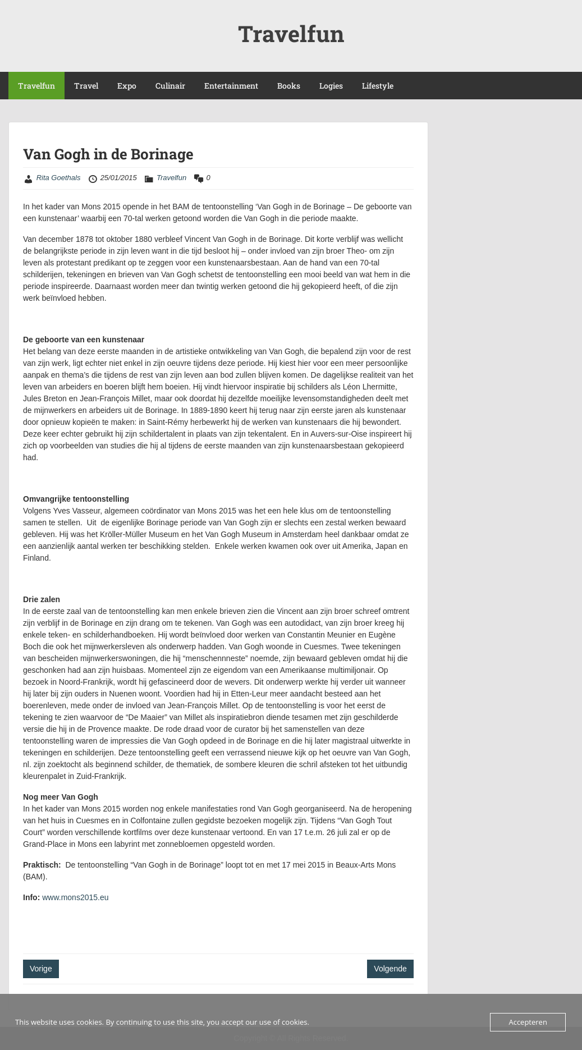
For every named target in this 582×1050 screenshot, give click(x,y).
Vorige (41, 968)
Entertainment (231, 85)
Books (288, 85)
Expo (126, 85)
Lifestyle (377, 85)
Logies (331, 85)
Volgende (390, 968)
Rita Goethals (58, 177)
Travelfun (291, 33)
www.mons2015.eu (75, 897)
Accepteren (527, 1022)
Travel (86, 85)
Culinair (170, 85)
